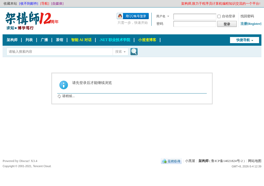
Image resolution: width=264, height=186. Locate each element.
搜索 (118, 51)
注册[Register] (251, 24)
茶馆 (59, 40)
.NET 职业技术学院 (115, 40)
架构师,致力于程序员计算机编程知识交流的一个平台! (220, 3)
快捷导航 (243, 40)
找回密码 (247, 16)
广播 (44, 40)
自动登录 (226, 16)
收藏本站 (10, 3)
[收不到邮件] (28, 3)
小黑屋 (190, 161)
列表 (29, 40)
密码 (159, 24)
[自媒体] (57, 3)
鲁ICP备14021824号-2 (227, 161)
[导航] (44, 3)
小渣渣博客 (147, 40)
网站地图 (254, 161)
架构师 (12, 40)
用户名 (161, 16)
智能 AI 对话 (81, 40)
